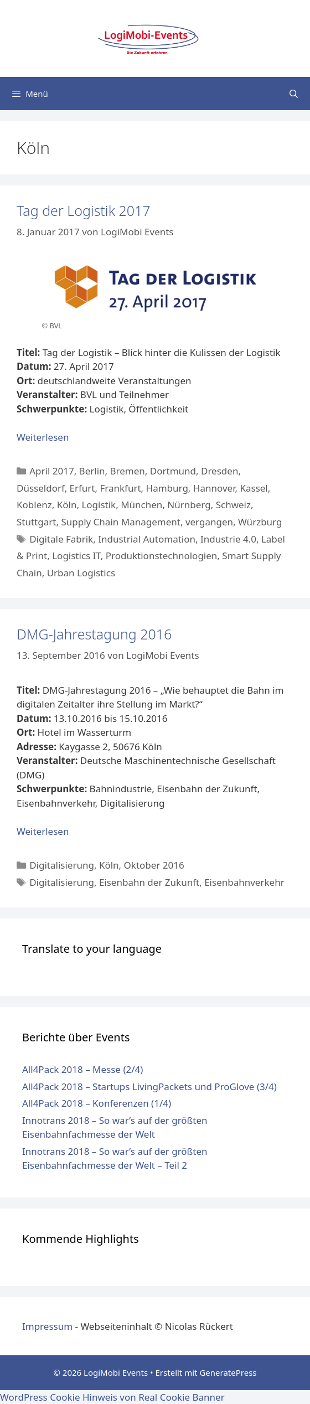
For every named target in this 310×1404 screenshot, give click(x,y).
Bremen (127, 470)
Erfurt (82, 488)
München (141, 504)
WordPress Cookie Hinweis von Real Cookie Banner (112, 1397)
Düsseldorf (40, 488)
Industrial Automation (146, 539)
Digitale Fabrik (61, 539)
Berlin (92, 470)
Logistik (98, 504)
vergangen (209, 521)
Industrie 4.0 (228, 539)
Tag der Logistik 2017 (84, 210)
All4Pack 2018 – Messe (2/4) (82, 1069)
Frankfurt (120, 488)
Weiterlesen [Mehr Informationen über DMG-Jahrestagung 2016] (43, 831)
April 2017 (51, 470)
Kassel (253, 488)
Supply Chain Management (120, 521)
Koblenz (34, 504)
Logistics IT (76, 555)
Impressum (47, 1326)
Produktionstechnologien (162, 555)
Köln (67, 504)
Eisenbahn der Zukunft (149, 882)
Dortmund (173, 470)
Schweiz (233, 504)
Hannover (214, 488)
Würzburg (260, 521)
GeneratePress (227, 1372)
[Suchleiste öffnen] (293, 93)
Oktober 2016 (154, 865)
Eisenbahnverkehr (244, 882)
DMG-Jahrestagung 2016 (94, 633)
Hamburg (167, 488)
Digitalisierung (61, 865)
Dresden (219, 470)
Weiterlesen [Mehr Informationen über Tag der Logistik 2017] (43, 437)
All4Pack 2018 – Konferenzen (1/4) (96, 1103)
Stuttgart (36, 521)
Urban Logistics (81, 572)
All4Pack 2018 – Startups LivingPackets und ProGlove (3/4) (149, 1086)
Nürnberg (188, 504)
